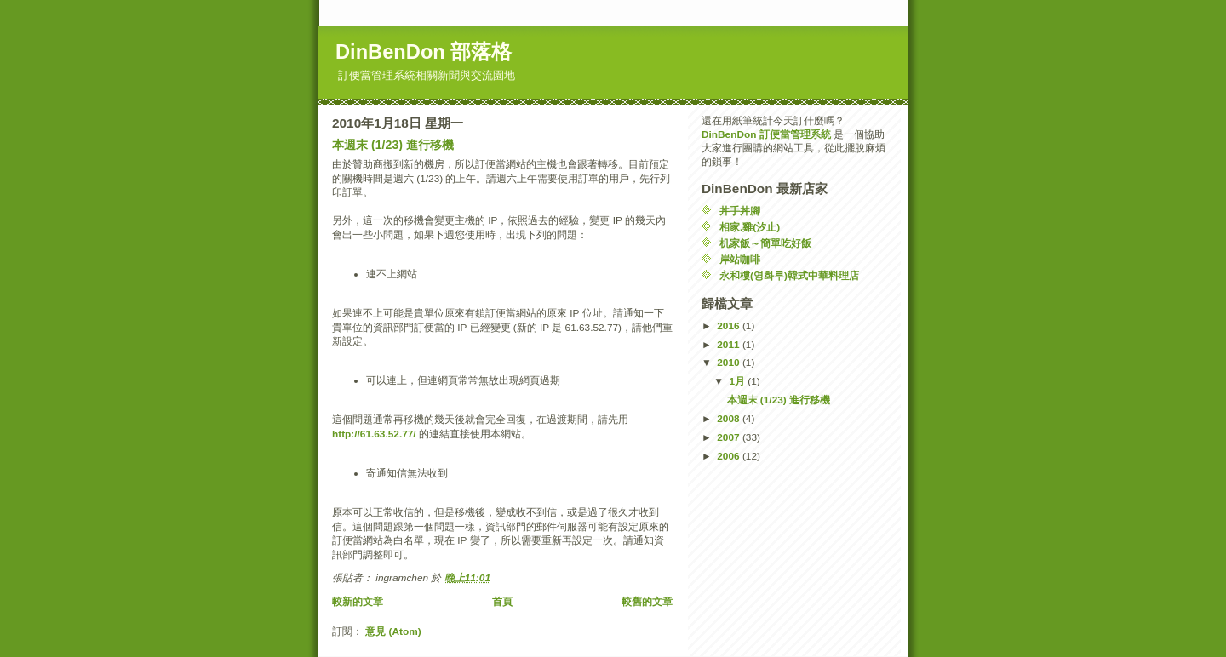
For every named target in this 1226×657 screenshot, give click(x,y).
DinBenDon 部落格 (423, 52)
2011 (729, 345)
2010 (729, 362)
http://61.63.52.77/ (374, 434)
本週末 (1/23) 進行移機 (393, 144)
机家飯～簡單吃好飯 (765, 243)
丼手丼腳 (739, 211)
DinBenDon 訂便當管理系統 (766, 134)
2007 (729, 437)
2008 (729, 419)
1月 (738, 381)
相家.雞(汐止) (749, 227)
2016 (729, 326)
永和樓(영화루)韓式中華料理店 (789, 276)
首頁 (502, 602)
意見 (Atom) (393, 631)
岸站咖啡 (739, 260)
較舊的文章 (647, 602)
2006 (729, 456)
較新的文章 (357, 602)
